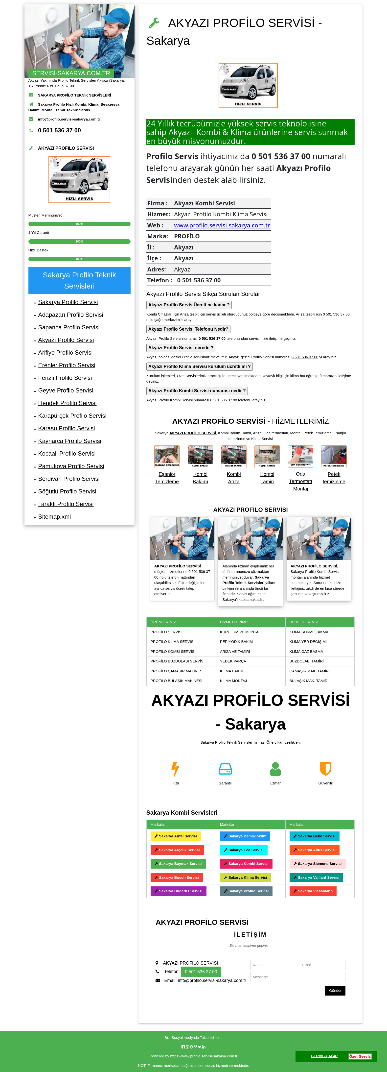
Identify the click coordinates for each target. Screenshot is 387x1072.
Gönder (335, 990)
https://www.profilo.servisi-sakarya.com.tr (203, 1056)
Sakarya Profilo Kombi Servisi (315, 571)
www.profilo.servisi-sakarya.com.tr (222, 225)
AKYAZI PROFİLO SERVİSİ (192, 433)
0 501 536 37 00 (281, 156)
